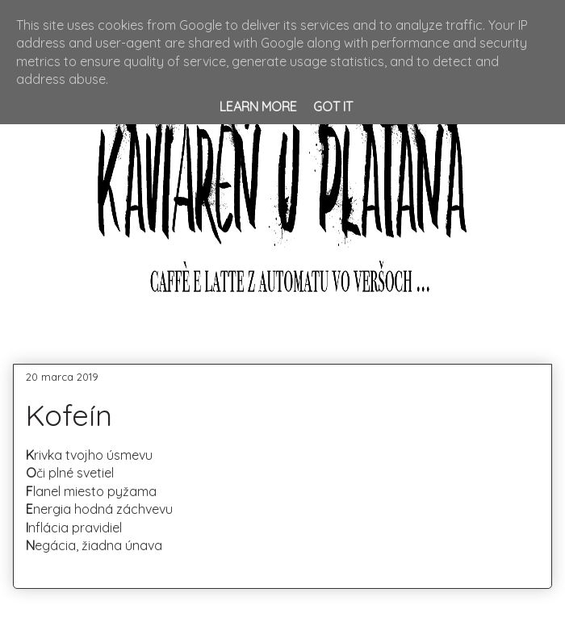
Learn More (258, 106)
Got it (333, 106)
